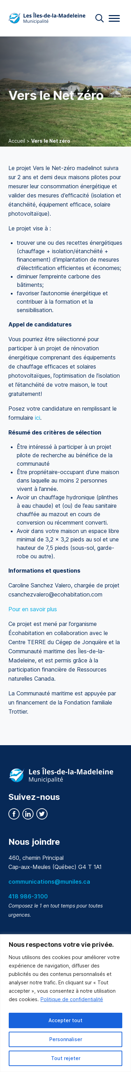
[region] (65, 1003)
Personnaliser (65, 1039)
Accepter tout (65, 1020)
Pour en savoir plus (33, 609)
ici (37, 417)
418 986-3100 (28, 896)
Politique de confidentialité (72, 999)
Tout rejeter (65, 1058)
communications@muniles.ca (49, 881)
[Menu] (114, 18)
